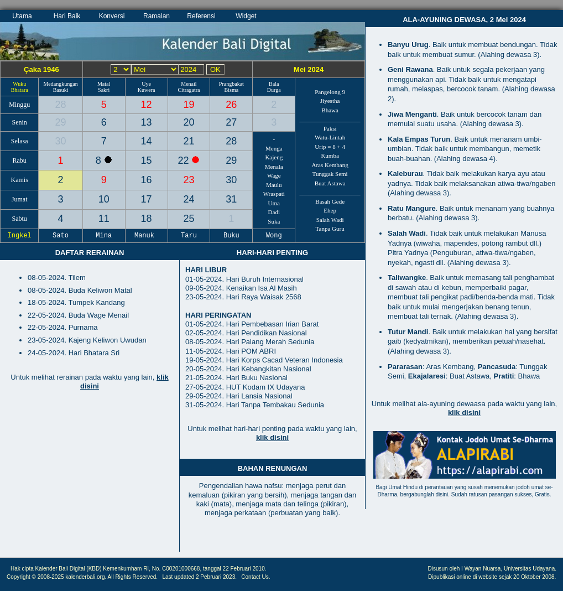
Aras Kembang (329, 165)
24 (188, 199)
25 (188, 218)
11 (104, 218)
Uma (274, 203)
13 (146, 122)
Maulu (274, 185)
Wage (274, 175)
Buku (232, 236)
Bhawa (329, 110)
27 (231, 122)
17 (146, 199)
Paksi (330, 128)
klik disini (272, 437)
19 (188, 104)
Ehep (330, 210)
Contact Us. (255, 577)
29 (60, 122)
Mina (104, 236)
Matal (103, 84)
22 (184, 160)
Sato (61, 236)
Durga (274, 90)
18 (146, 218)
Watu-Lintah (330, 137)
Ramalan (156, 16)
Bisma (232, 90)
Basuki (61, 90)
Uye (146, 84)
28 (60, 104)
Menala (274, 166)
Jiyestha (330, 100)
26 (231, 104)
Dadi (274, 212)
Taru (189, 236)
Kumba (329, 155)
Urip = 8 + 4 (330, 146)
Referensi (201, 16)
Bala (274, 84)
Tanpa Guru (330, 228)
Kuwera (146, 90)
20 (188, 122)
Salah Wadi (330, 219)
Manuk (147, 236)
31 (231, 199)
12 (146, 104)
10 (104, 199)
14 (146, 141)
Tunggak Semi (330, 173)
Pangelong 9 (330, 92)
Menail (188, 84)
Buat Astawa (330, 183)
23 (188, 179)
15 (146, 160)
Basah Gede (330, 201)
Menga (274, 148)
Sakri (104, 90)
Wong (274, 236)
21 (188, 141)
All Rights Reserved (132, 577)
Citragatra (189, 90)
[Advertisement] (90, 477)
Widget (246, 16)
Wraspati (274, 193)
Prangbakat (231, 84)
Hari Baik (67, 16)
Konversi (112, 16)
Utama (22, 16)
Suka (274, 221)
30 (60, 141)
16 (146, 179)
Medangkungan (60, 84)
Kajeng (274, 157)
